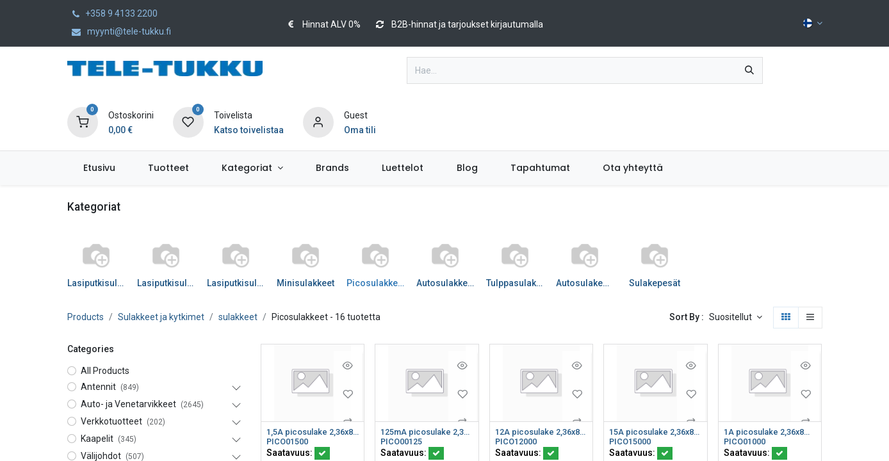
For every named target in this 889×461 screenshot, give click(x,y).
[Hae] (749, 70)
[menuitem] (99, 168)
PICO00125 (403, 443)
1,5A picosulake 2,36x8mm (312, 432)
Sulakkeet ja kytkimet (161, 317)
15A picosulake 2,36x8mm (655, 432)
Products (85, 317)
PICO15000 (632, 443)
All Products (105, 371)
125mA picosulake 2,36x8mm (426, 432)
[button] (735, 317)
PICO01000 (747, 443)
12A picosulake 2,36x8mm (541, 432)
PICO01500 (289, 443)
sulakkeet (237, 317)
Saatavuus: (298, 454)
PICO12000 (518, 443)
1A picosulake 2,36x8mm (770, 432)
